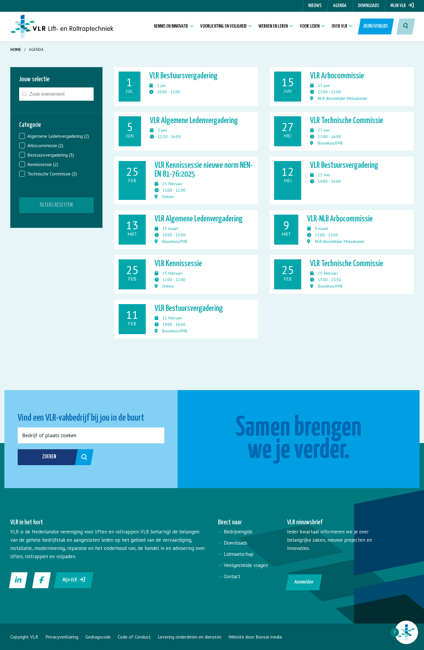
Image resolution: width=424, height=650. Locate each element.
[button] (56, 136)
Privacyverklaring (61, 637)
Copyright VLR (24, 637)
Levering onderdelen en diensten (189, 637)
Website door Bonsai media (255, 637)
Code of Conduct (134, 637)
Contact (232, 576)
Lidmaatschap (239, 554)
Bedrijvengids (376, 26)
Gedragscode (98, 637)
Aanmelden (304, 582)
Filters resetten (56, 205)
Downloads (368, 5)
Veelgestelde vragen (246, 565)
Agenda (340, 5)
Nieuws (315, 5)
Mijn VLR (402, 5)
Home (15, 49)
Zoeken (61, 457)
